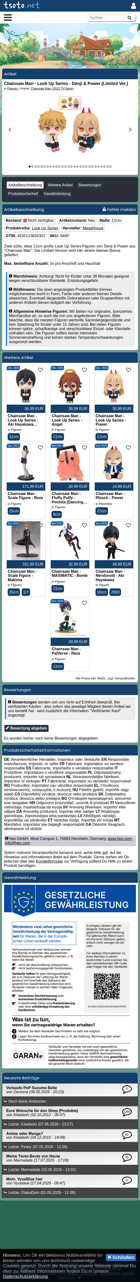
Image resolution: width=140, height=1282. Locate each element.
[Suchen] (129, 17)
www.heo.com (120, 839)
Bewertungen (89, 185)
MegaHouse (93, 228)
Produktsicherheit (23, 194)
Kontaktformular (49, 861)
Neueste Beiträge (21, 1078)
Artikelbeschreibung (25, 185)
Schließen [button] (121, 1257)
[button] (8, 17)
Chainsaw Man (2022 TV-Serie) (52, 88)
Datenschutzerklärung (25, 1276)
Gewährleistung (57, 194)
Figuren (12, 88)
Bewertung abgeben (26, 728)
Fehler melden (119, 209)
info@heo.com (17, 843)
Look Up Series (45, 228)
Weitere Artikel (60, 185)
